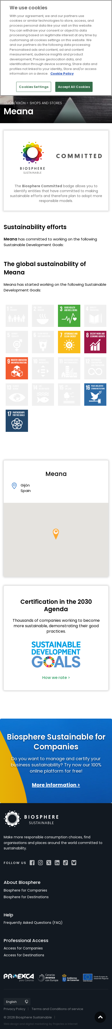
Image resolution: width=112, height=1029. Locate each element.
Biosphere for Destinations (26, 896)
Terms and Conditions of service (57, 1009)
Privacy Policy (14, 1009)
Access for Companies (23, 948)
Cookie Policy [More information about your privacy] (62, 73)
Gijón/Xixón (15, 103)
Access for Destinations (24, 955)
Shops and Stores (46, 103)
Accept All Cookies (74, 86)
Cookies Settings (33, 86)
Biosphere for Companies (25, 890)
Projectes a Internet (65, 1024)
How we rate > (56, 677)
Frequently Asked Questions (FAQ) (33, 922)
